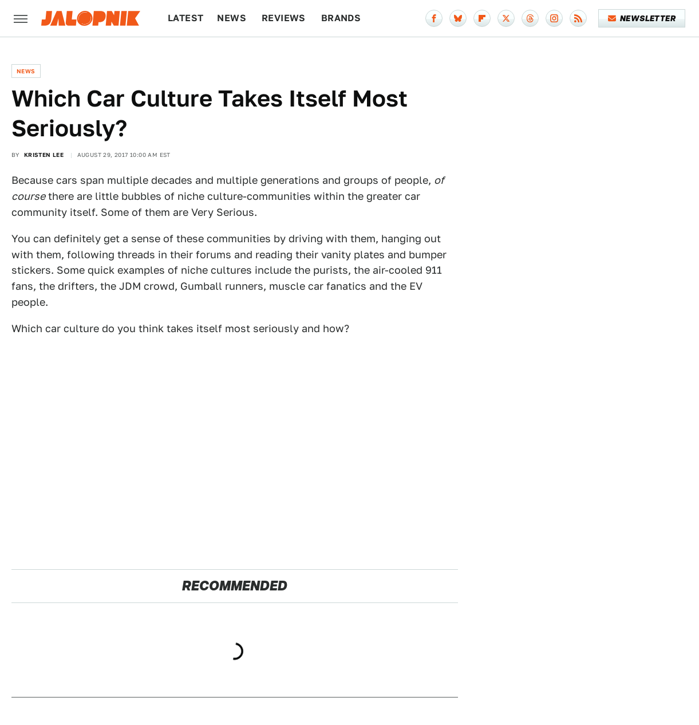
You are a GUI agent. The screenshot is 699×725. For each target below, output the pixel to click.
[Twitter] (506, 18)
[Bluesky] (458, 18)
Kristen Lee (44, 154)
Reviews (284, 18)
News (231, 18)
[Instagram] (554, 18)
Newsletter (642, 18)
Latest (185, 18)
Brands (341, 18)
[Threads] (530, 18)
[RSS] (578, 18)
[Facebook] (434, 18)
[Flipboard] (482, 18)
